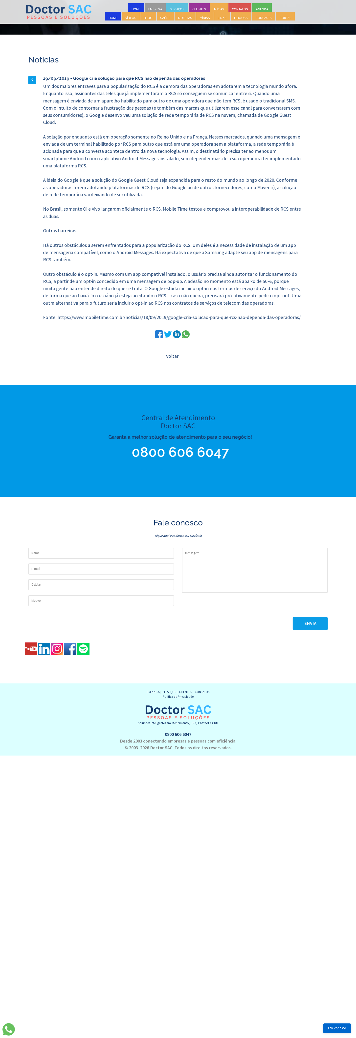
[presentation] (219, 607)
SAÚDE (165, 18)
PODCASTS (264, 18)
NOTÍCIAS (185, 18)
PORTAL (285, 18)
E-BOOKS (241, 18)
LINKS (222, 18)
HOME (136, 9)
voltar (172, 356)
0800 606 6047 (176, 452)
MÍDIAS (219, 9)
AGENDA (262, 9)
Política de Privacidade (178, 697)
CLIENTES (199, 9)
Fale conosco (337, 1028)
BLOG (148, 18)
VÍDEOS (130, 18)
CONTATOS (240, 9)
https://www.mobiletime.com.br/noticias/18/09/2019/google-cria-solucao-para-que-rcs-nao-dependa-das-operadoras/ (178, 317)
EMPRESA (155, 9)
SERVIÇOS (177, 9)
